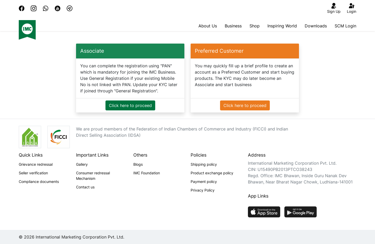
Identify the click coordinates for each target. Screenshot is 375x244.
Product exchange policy (212, 173)
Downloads (316, 25)
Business (233, 25)
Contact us (85, 187)
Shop (254, 25)
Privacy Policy (203, 190)
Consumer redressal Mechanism (93, 176)
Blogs (138, 164)
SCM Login (345, 25)
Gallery (82, 164)
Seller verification (33, 173)
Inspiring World (282, 25)
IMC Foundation (146, 173)
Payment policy (204, 181)
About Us (207, 25)
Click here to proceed (130, 105)
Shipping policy (204, 164)
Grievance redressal (36, 164)
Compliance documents (39, 181)
